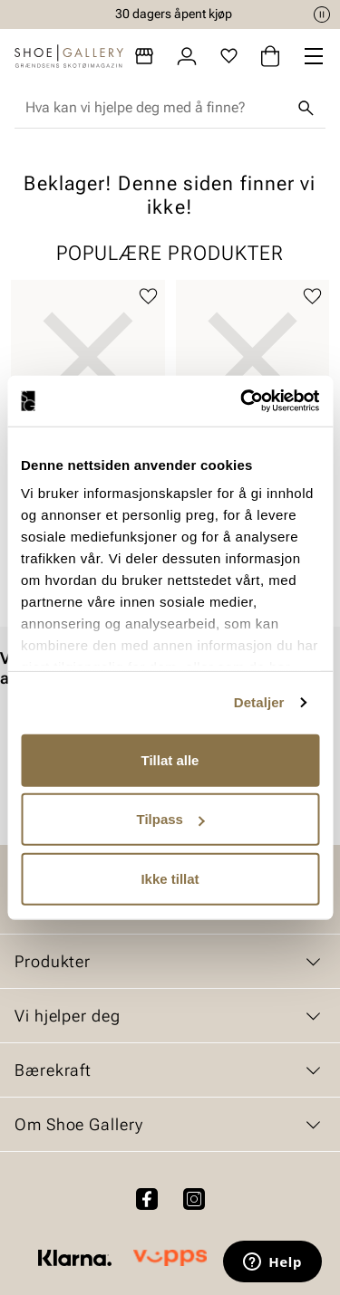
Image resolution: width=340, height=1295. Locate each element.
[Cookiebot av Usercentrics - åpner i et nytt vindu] (242, 401)
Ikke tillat (170, 878)
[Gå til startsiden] (69, 56)
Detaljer (259, 702)
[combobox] (155, 108)
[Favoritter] (229, 56)
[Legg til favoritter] (148, 296)
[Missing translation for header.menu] (313, 56)
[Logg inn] (187, 56)
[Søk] (305, 108)
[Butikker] (144, 56)
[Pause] (321, 14)
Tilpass (171, 819)
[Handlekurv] (270, 56)
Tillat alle (170, 759)
